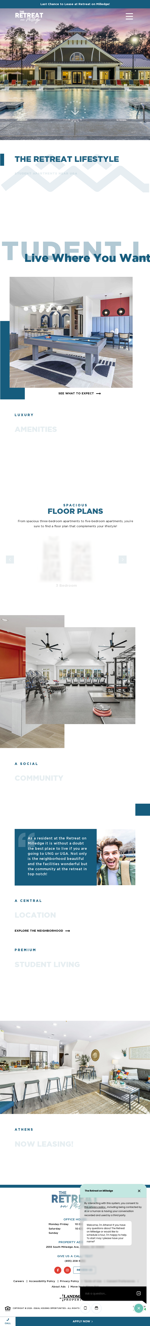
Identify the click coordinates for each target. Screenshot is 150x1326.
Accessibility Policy (42, 1281)
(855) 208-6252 (75, 1260)
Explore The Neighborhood (43, 930)
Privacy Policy (70, 1281)
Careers (19, 1281)
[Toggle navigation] (125, 17)
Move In (76, 1286)
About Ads (59, 1286)
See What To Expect (80, 393)
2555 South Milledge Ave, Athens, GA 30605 (75, 1246)
